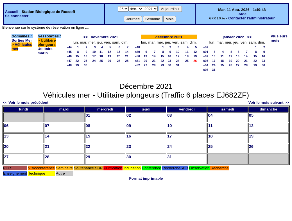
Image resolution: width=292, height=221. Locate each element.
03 (169, 115)
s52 (137, 65)
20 (118, 56)
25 (101, 60)
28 (126, 60)
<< (85, 37)
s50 (137, 56)
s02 (205, 56)
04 (210, 115)
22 (77, 60)
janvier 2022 (233, 37)
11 (101, 51)
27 (118, 60)
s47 (69, 60)
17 (94, 56)
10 (94, 51)
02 (128, 115)
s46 (69, 56)
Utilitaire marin (45, 51)
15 (77, 56)
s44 (69, 47)
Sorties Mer (22, 40)
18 (101, 56)
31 (177, 65)
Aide (242, 14)
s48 (69, 65)
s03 (205, 60)
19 (109, 56)
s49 (137, 51)
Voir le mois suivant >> (268, 102)
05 (251, 115)
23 (85, 60)
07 (47, 125)
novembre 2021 (104, 37)
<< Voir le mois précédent (25, 102)
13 (118, 51)
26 (109, 60)
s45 (69, 51)
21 (126, 56)
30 (85, 65)
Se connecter (17, 16)
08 (88, 125)
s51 (137, 60)
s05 (205, 69)
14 (126, 51)
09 (128, 125)
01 (88, 115)
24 (94, 60)
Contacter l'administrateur (251, 18)
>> (249, 37)
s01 (205, 51)
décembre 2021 (168, 37)
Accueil (11, 12)
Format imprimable (146, 178)
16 (85, 56)
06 (6, 125)
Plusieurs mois (279, 38)
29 (77, 65)
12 (109, 51)
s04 (205, 65)
